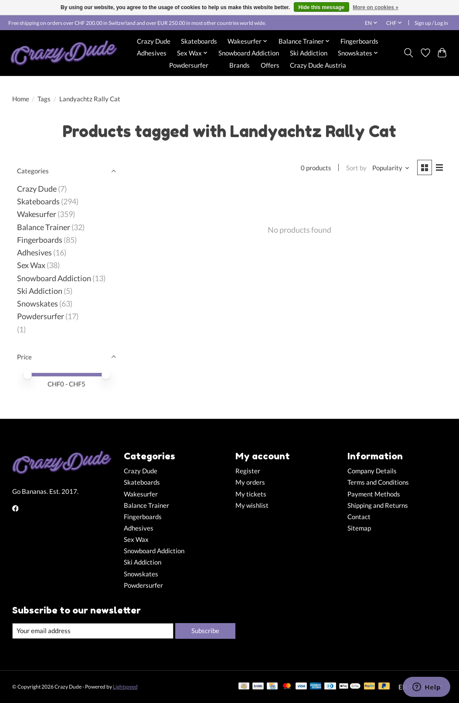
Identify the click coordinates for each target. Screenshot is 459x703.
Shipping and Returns (377, 505)
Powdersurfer (188, 65)
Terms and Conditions (378, 482)
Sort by (356, 168)
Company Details (372, 471)
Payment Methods (373, 494)
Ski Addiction (308, 53)
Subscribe (205, 630)
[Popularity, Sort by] (391, 168)
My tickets (250, 494)
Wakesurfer (36, 214)
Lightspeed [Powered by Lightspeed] (125, 686)
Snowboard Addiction (248, 53)
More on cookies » (375, 7)
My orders (250, 482)
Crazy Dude (153, 41)
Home (20, 99)
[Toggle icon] (408, 53)
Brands (239, 65)
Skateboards (199, 41)
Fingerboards (359, 41)
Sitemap (359, 528)
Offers (270, 65)
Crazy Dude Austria (318, 65)
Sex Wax (31, 265)
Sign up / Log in (431, 23)
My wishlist (252, 505)
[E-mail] (92, 631)
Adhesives (152, 53)
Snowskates (37, 303)
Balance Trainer (43, 227)
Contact (359, 516)
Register (247, 471)
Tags (44, 99)
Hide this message (321, 7)
